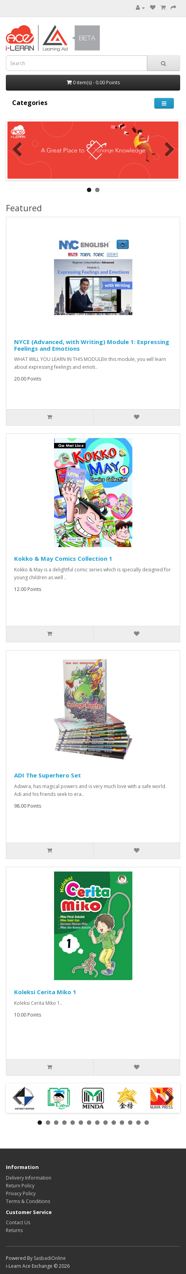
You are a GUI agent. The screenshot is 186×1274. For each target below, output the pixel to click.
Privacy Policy (21, 1193)
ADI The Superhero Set (47, 775)
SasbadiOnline (50, 1258)
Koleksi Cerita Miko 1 (45, 992)
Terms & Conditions (28, 1201)
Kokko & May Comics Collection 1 (63, 558)
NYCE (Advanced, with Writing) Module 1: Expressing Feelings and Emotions (91, 345)
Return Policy (20, 1185)
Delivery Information (28, 1177)
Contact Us (18, 1222)
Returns (14, 1230)
